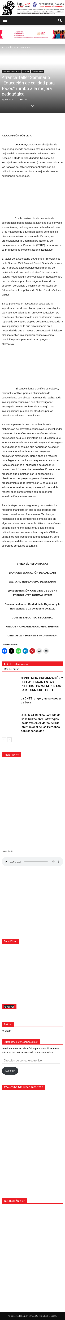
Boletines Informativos (11, 71)
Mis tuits (6, 1030)
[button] (60, 20)
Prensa (26, 71)
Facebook (9, 1005)
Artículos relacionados (16, 664)
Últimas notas (37, 71)
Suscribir (10, 1070)
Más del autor (11, 669)
